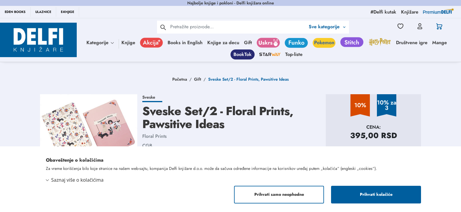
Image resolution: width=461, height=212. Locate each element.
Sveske (148, 97)
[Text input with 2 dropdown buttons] (238, 26)
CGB (147, 145)
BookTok (242, 54)
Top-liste (294, 54)
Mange (439, 42)
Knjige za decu (223, 42)
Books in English (185, 42)
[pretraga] (163, 27)
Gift (248, 42)
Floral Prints (154, 136)
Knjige (128, 42)
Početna (179, 79)
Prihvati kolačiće (376, 195)
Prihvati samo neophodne (279, 195)
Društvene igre (411, 42)
